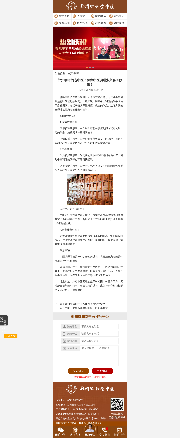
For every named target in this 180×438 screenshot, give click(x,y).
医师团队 (100, 16)
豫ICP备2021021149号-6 (85, 409)
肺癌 (76, 73)
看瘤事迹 (119, 16)
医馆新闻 (64, 23)
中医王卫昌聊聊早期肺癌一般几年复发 (86, 308)
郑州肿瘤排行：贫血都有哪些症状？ (85, 303)
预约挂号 (82, 23)
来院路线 (119, 23)
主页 (70, 73)
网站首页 (64, 16)
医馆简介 (82, 16)
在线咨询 (100, 23)
